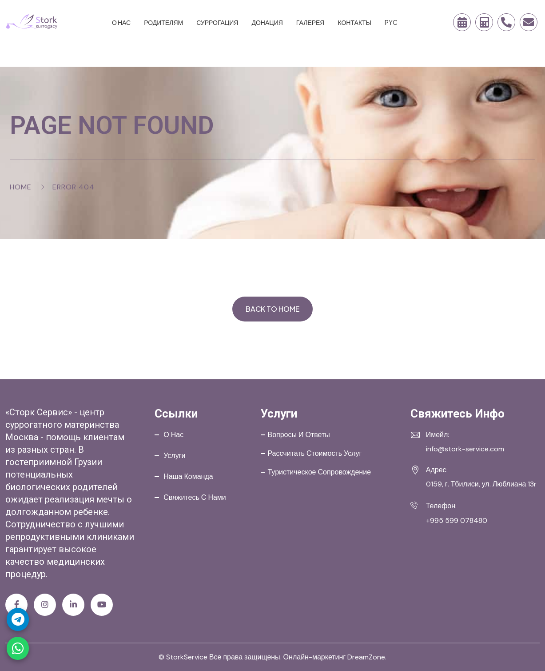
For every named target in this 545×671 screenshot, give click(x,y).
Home (21, 187)
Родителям (163, 22)
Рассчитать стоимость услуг (314, 453)
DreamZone (366, 657)
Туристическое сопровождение (319, 472)
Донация (266, 22)
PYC (391, 22)
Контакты (354, 22)
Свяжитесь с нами (194, 497)
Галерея (310, 22)
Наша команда (188, 476)
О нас (121, 22)
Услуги (174, 455)
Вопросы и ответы (298, 434)
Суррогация (217, 22)
